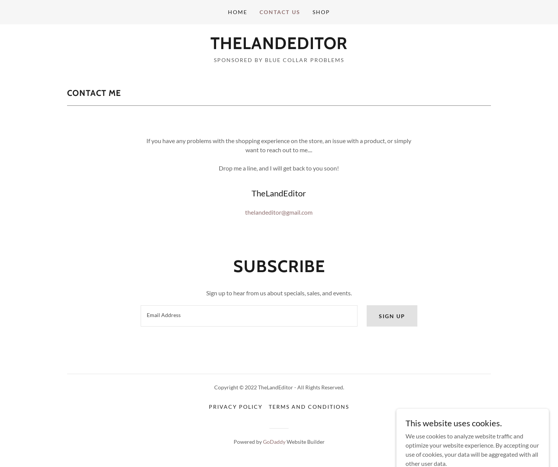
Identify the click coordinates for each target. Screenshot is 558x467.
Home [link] (237, 12)
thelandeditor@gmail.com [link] (279, 212)
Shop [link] (321, 12)
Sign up (392, 316)
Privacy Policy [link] (236, 406)
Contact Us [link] (280, 12)
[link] (279, 46)
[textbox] (249, 316)
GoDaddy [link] (274, 441)
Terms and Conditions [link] (309, 406)
